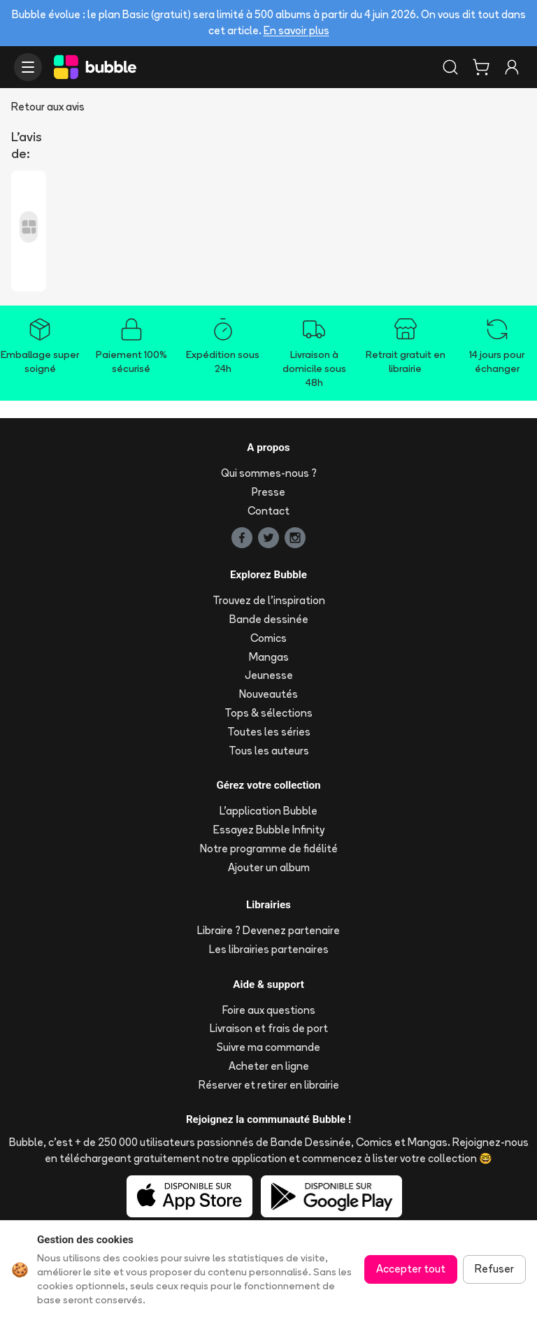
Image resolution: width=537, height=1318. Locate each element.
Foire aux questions (268, 1010)
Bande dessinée (268, 619)
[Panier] (481, 67)
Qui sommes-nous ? (269, 473)
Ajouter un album (269, 867)
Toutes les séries (268, 731)
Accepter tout (410, 1268)
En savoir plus (296, 30)
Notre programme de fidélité (269, 848)
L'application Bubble (268, 810)
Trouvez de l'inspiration (269, 600)
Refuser (494, 1268)
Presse (268, 492)
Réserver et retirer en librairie (269, 1084)
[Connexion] (512, 67)
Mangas (269, 657)
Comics (268, 638)
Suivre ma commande (268, 1047)
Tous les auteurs (269, 750)
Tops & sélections (268, 712)
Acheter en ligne (269, 1066)
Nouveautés (268, 694)
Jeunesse (269, 675)
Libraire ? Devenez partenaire (268, 930)
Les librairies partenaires (269, 949)
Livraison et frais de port (269, 1028)
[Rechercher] (450, 67)
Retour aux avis (48, 106)
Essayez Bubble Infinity (268, 829)
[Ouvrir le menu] (28, 67)
